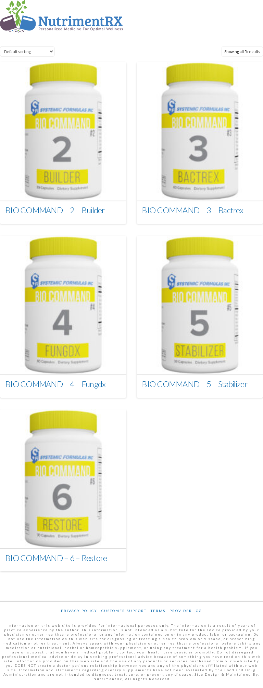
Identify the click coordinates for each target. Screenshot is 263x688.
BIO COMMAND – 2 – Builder (55, 210)
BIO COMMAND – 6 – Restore (56, 558)
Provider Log (186, 611)
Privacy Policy (79, 611)
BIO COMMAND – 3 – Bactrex (192, 210)
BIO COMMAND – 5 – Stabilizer (194, 384)
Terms (158, 611)
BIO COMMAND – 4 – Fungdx (55, 384)
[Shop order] (27, 51)
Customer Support (124, 611)
